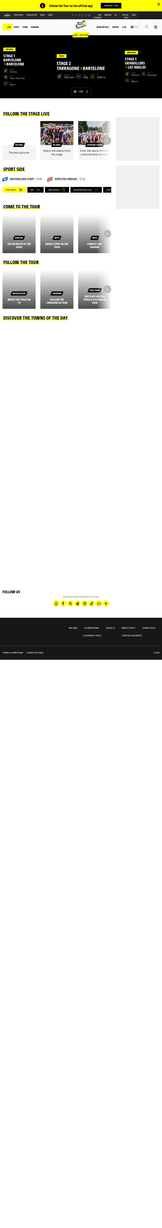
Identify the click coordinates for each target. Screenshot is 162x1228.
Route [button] (16, 27)
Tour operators (97, 16)
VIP (116, 15)
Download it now (111, 5)
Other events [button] (18, 15)
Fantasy (115, 27)
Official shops (125, 16)
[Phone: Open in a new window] (82, 15)
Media (42, 15)
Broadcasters (32, 15)
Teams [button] (25, 27)
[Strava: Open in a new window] (106, 603)
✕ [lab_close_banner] (159, 4)
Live (9, 27)
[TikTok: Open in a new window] (86, 15)
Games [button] (50, 15)
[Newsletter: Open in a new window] (99, 603)
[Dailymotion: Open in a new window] (89, 15)
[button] (134, 27)
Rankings (35, 27)
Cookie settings (35, 652)
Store (134, 15)
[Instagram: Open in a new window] (79, 15)
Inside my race (103, 27)
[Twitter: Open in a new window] (76, 15)
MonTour (108, 15)
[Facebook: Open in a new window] (73, 15)
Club (124, 27)
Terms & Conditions (13, 652)
